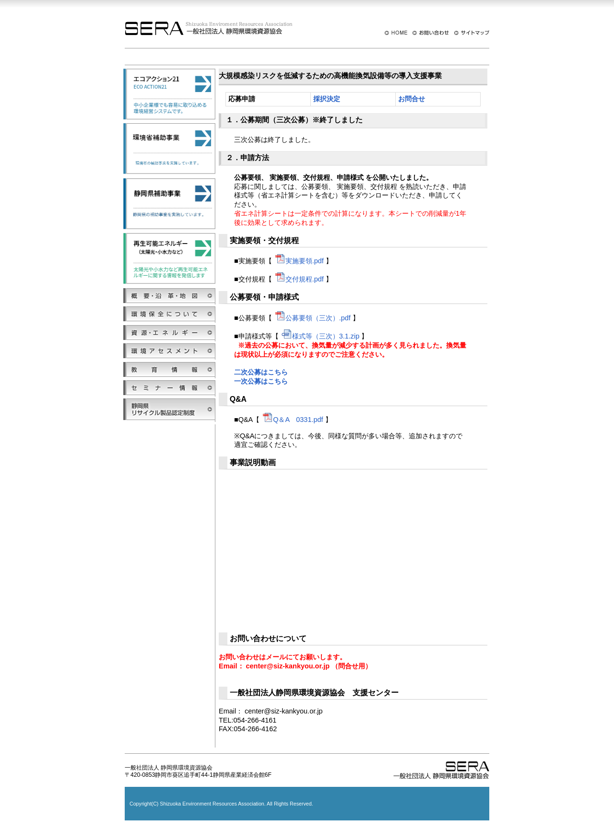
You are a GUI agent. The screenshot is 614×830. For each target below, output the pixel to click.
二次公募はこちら (261, 372)
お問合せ (411, 99)
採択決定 (326, 99)
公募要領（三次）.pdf (312, 318)
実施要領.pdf (299, 261)
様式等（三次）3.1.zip (320, 336)
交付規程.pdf (299, 279)
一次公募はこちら (261, 381)
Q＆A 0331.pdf (292, 419)
